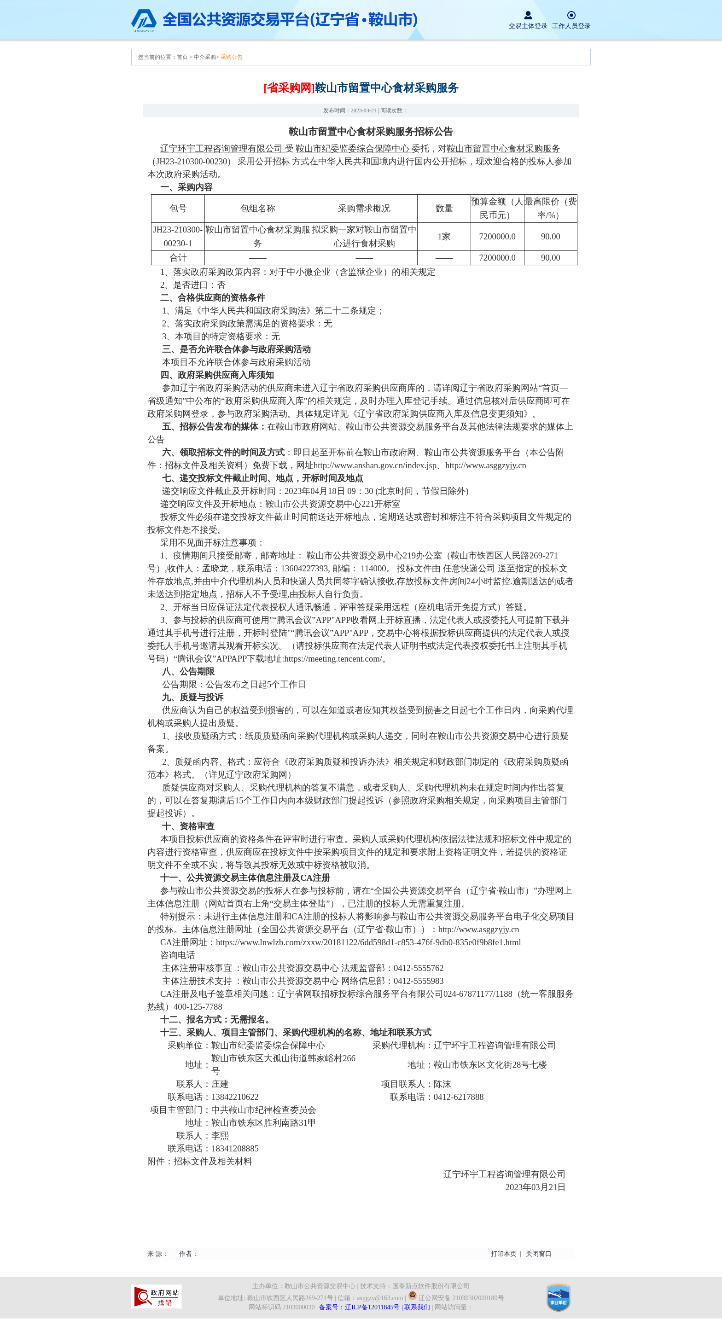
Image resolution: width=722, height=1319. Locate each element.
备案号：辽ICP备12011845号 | (361, 1307)
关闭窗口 (539, 1253)
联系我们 (417, 1307)
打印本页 (504, 1253)
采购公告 (232, 57)
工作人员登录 (571, 26)
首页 (183, 57)
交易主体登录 (528, 26)
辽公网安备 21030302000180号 (456, 1298)
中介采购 (205, 57)
